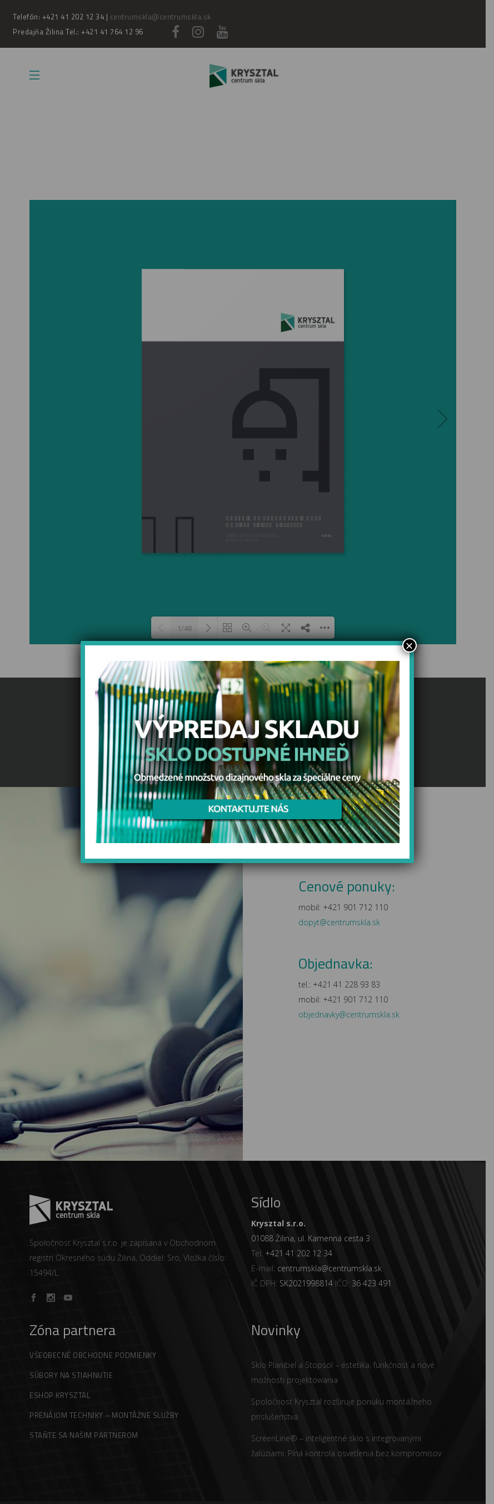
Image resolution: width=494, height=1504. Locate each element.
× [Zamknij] (409, 645)
